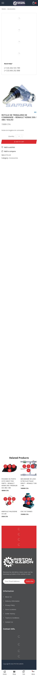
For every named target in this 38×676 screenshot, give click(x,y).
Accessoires (11, 9)
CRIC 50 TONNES (26, 511)
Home (4, 9)
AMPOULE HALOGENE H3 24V (9, 512)
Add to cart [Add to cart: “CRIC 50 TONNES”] (28, 499)
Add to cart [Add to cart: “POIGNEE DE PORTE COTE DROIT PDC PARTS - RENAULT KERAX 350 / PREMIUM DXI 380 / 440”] (9, 466)
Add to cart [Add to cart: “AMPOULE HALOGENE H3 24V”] (9, 499)
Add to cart (20, 142)
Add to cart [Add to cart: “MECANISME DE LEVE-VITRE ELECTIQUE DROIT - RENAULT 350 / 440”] (28, 466)
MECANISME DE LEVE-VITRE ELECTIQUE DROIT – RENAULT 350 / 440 (28, 482)
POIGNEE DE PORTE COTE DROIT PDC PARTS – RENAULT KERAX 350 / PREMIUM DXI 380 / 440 (9, 483)
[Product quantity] (19, 136)
